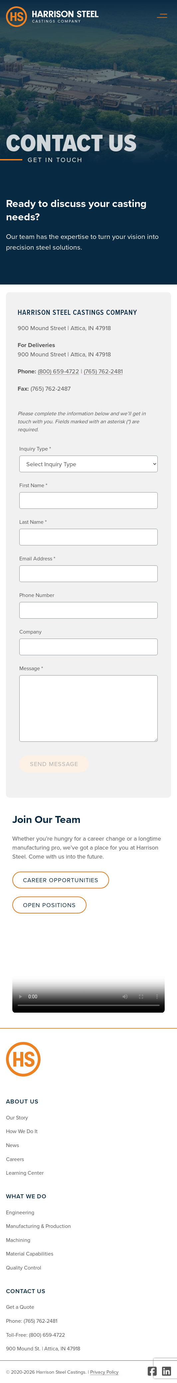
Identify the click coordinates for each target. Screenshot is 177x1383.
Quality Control (23, 1267)
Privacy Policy (104, 1371)
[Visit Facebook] (152, 1372)
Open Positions (49, 905)
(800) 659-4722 (47, 1334)
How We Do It (22, 1131)
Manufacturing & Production (38, 1226)
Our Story (17, 1117)
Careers (15, 1159)
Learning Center (25, 1172)
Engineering (20, 1212)
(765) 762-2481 (40, 1320)
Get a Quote (20, 1306)
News (12, 1145)
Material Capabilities (29, 1253)
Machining (18, 1240)
